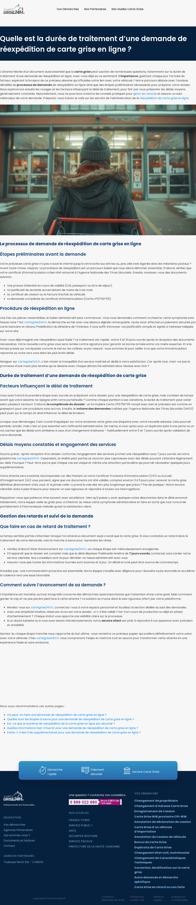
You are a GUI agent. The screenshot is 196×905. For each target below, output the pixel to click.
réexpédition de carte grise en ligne (164, 98)
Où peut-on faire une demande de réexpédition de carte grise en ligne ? (57, 715)
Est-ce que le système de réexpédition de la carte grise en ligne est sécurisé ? (61, 724)
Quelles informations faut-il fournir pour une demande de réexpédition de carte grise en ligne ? (72, 728)
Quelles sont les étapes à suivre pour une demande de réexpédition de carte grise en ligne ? (70, 719)
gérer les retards (145, 94)
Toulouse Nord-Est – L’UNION (23, 862)
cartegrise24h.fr (35, 322)
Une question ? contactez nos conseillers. (97, 795)
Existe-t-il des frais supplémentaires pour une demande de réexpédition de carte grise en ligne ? (74, 732)
